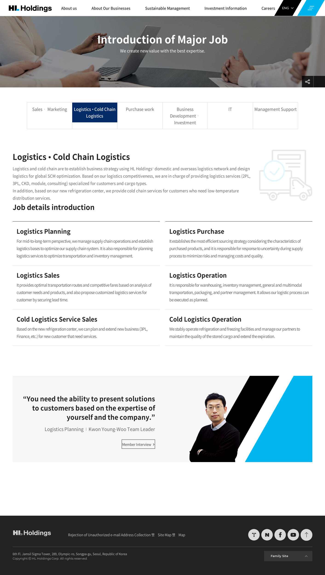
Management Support (275, 109)
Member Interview (138, 444)
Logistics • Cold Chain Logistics (94, 112)
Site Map (164, 534)
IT (230, 109)
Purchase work (140, 109)
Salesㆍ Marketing (49, 109)
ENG (287, 8)
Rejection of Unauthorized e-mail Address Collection (109, 534)
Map (181, 534)
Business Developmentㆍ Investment (185, 116)
